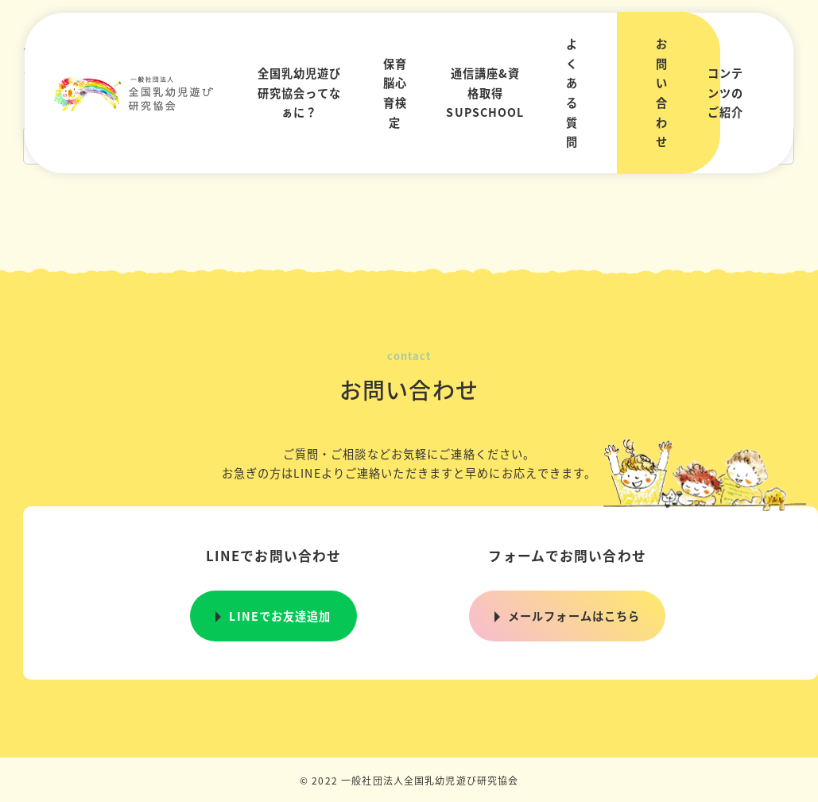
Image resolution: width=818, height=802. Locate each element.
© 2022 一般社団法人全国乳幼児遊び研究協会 (409, 780)
